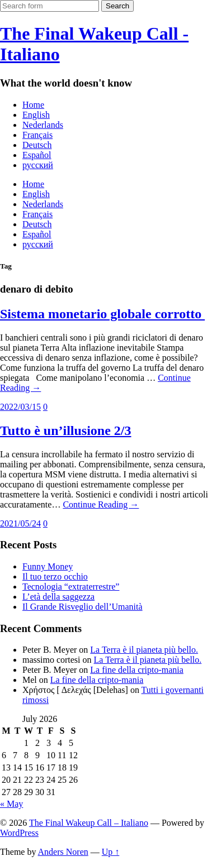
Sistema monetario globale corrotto (102, 314)
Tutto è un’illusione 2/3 (65, 430)
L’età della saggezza (58, 596)
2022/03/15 (20, 407)
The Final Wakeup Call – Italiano (88, 822)
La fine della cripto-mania (136, 669)
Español (36, 155)
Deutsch (36, 145)
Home (33, 104)
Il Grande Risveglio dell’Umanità (82, 606)
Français (37, 135)
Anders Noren (63, 852)
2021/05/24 (20, 523)
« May (11, 803)
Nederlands (42, 125)
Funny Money (47, 566)
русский (37, 165)
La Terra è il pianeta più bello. (144, 649)
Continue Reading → (101, 504)
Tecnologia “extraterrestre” (70, 586)
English (36, 114)
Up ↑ (111, 852)
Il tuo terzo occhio (55, 576)
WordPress (19, 833)
